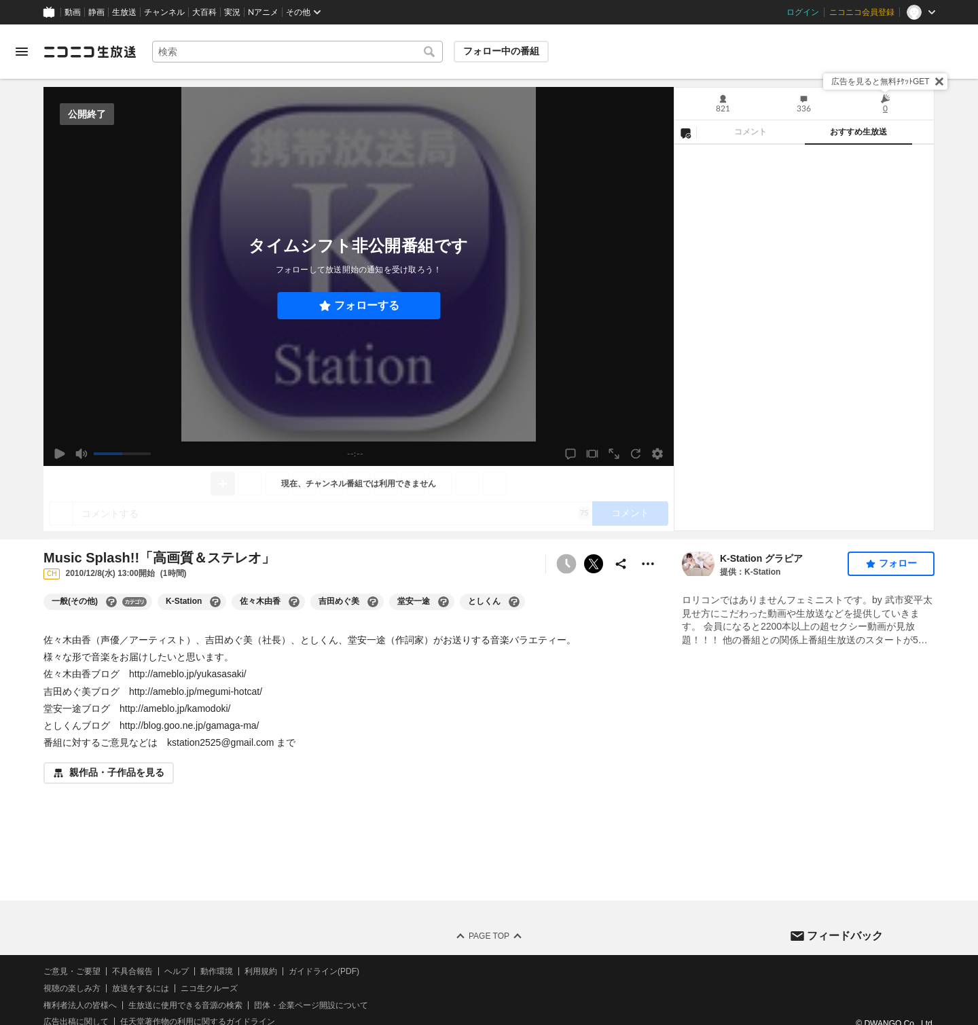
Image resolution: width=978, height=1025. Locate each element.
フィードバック (845, 935)
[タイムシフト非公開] (566, 563)
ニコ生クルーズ (209, 988)
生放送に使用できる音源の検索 (185, 1005)
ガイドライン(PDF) (324, 971)
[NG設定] (685, 132)
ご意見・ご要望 (72, 971)
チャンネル (164, 12)
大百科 (204, 12)
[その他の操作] (647, 563)
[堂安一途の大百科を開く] (443, 601)
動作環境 (216, 971)
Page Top (489, 936)
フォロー (898, 563)
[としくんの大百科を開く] (514, 601)
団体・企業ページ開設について (311, 1005)
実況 (232, 12)
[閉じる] (939, 81)
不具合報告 (132, 971)
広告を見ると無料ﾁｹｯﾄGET (880, 81)
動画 (73, 12)
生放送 (124, 12)
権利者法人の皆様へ (80, 1005)
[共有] (620, 563)
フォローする (366, 305)
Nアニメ (263, 12)
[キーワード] (297, 51)
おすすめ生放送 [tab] (858, 132)
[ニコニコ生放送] (89, 52)
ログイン (802, 12)
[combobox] (297, 51)
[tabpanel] (804, 338)
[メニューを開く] (21, 51)
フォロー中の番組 (501, 51)
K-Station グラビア (761, 558)
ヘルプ (176, 971)
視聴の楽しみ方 (72, 988)
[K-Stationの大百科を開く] (215, 601)
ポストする (593, 563)
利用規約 (260, 971)
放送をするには (140, 988)
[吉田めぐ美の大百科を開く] (372, 601)
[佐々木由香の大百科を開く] (294, 601)
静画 (96, 12)
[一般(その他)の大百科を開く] (111, 601)
